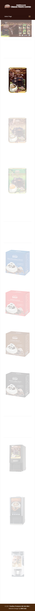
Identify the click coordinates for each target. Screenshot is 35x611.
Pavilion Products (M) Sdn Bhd (19, 606)
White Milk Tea (17, 201)
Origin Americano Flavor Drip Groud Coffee (17, 324)
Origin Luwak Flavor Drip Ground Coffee (17, 365)
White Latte (17, 150)
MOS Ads (23, 608)
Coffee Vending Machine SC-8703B (17, 585)
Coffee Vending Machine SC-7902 (17, 480)
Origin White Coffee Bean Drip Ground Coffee (17, 405)
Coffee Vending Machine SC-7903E (17, 532)
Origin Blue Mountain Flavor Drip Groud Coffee (18, 284)
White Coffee (18, 98)
